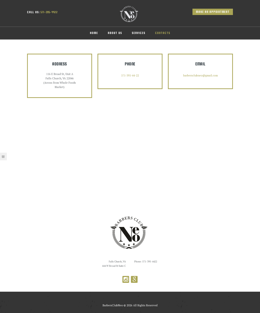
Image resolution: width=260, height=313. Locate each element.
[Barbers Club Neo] (130, 159)
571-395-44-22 (130, 75)
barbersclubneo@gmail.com (200, 75)
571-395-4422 (42, 12)
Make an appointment (212, 12)
